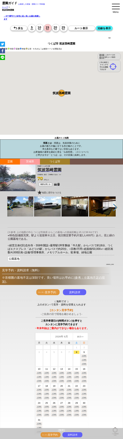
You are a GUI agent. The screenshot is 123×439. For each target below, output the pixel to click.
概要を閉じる (45, 184)
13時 (84, 360)
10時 (84, 356)
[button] (61, 93)
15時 (84, 364)
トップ (5, 7)
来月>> (80, 337)
